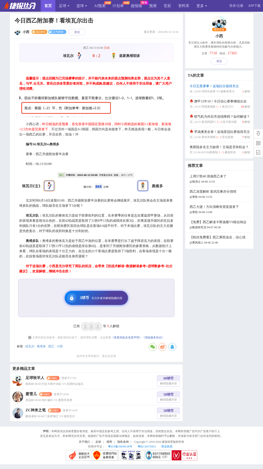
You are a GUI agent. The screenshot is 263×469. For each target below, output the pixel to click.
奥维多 (41, 346)
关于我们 (84, 441)
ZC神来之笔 (36, 410)
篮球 (81, 6)
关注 (77, 32)
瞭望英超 (219, 29)
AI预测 (99, 6)
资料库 (183, 6)
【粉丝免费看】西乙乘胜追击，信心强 (220, 240)
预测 (153, 6)
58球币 (168, 397)
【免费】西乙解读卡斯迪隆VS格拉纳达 (220, 225)
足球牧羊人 (35, 378)
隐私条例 (123, 441)
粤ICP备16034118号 (120, 446)
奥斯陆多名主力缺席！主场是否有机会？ (220, 150)
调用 (109, 441)
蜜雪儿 (31, 394)
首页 (48, 6)
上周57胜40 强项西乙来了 (220, 179)
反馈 (98, 441)
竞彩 (167, 6)
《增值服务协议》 (153, 337)
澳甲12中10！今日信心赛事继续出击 (220, 104)
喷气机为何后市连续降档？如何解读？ (220, 119)
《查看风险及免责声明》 (126, 337)
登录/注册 (236, 6)
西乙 (51, 346)
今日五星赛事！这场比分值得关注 (220, 89)
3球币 (94, 298)
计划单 (118, 6)
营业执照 (167, 446)
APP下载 (254, 6)
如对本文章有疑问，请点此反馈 (96, 356)
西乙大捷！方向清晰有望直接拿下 (220, 210)
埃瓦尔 (29, 346)
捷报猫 (136, 6)
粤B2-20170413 (147, 446)
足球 (64, 6)
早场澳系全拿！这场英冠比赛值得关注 (220, 135)
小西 (60, 346)
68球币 (168, 381)
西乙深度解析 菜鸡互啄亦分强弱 (220, 194)
